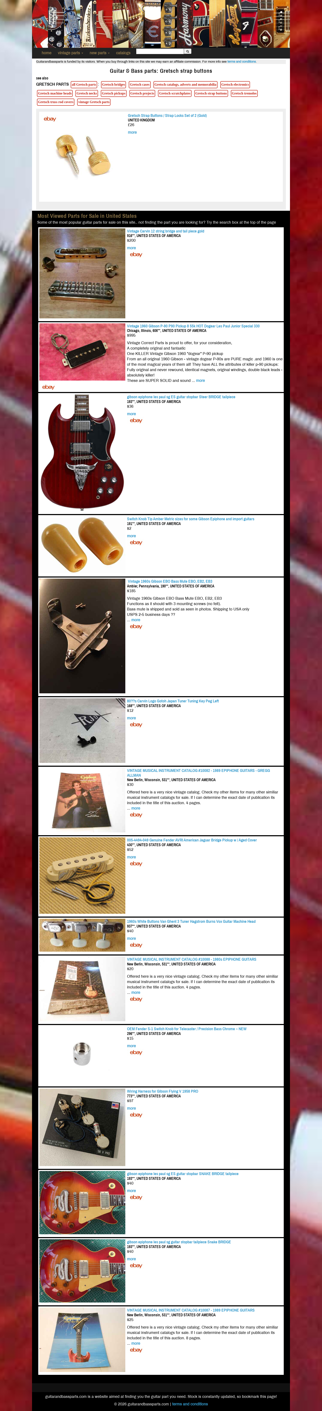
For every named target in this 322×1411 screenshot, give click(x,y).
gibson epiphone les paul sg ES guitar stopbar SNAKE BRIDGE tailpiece (183, 1173)
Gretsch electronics (235, 84)
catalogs (123, 53)
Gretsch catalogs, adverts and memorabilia (185, 84)
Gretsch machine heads (55, 93)
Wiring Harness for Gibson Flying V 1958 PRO (162, 1091)
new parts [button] (100, 53)
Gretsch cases (139, 84)
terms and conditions (241, 61)
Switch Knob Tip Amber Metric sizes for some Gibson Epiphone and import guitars (190, 519)
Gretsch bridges (113, 84)
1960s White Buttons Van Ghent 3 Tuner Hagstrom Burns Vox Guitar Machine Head (191, 921)
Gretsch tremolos (244, 93)
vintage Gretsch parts (93, 102)
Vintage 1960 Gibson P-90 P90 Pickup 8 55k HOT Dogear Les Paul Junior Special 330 (193, 326)
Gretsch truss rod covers (55, 102)
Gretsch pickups (114, 93)
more (132, 132)
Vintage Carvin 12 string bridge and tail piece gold (165, 231)
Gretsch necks (87, 93)
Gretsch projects (142, 93)
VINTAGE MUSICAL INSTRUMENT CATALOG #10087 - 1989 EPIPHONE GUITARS (191, 1310)
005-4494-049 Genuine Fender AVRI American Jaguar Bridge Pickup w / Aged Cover (192, 840)
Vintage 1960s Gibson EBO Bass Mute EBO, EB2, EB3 (169, 581)
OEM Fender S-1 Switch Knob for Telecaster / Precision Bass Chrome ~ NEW (187, 1029)
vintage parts (70, 53)
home (46, 53)
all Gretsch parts (84, 84)
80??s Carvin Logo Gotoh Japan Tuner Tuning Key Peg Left (173, 701)
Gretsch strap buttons (211, 93)
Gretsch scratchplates (174, 93)
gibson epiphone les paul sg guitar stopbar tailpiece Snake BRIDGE (179, 1242)
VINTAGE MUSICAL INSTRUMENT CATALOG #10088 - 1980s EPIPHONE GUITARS (191, 959)
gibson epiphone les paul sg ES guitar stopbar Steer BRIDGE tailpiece (181, 397)
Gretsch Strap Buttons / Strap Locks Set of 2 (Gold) (167, 115)
